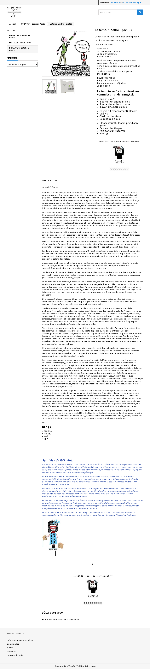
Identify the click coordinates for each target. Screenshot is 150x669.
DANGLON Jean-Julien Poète (19, 36)
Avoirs (10, 647)
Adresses (11, 651)
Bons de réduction (15, 655)
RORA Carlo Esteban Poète (19, 49)
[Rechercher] (120, 12)
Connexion (115, 2)
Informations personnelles (20, 640)
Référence (47, 619)
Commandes (13, 644)
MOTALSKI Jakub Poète (20, 43)
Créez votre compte (132, 2)
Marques (12, 58)
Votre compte (15, 633)
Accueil (11, 30)
